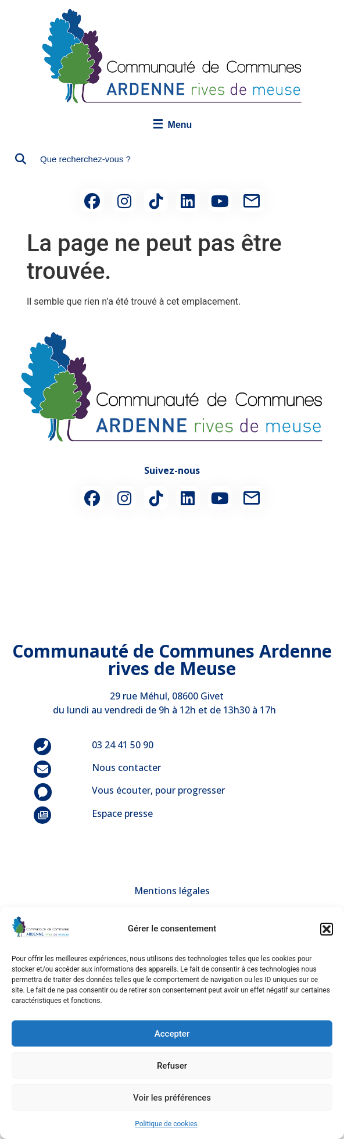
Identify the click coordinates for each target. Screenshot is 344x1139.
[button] (326, 929)
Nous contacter (126, 767)
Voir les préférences (172, 1097)
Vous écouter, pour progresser (158, 790)
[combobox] (172, 159)
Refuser (172, 1066)
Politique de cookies (166, 1124)
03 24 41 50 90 (122, 744)
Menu (172, 124)
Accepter (172, 1034)
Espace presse (122, 813)
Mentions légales (172, 890)
